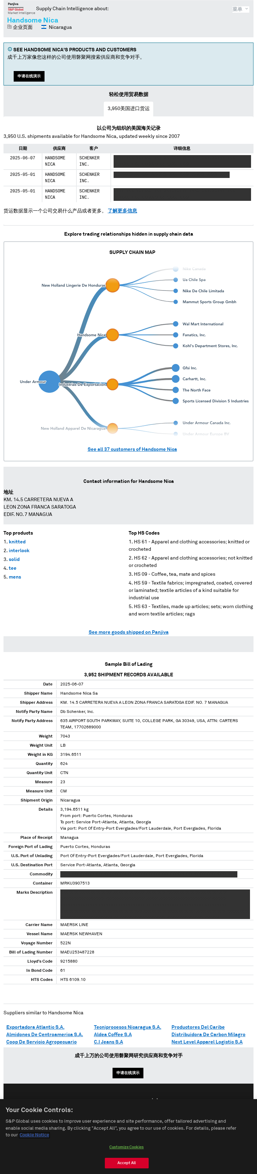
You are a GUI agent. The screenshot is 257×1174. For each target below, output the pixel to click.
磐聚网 (21, 8)
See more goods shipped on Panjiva (129, 632)
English (105, 1101)
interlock (19, 550)
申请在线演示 (29, 76)
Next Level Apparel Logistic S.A (207, 1042)
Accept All (126, 1166)
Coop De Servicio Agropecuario (41, 1042)
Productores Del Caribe (198, 1027)
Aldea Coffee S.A (113, 1034)
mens (15, 577)
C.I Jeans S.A (108, 1042)
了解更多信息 (122, 211)
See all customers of (132, 449)
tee (12, 568)
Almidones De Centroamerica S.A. (44, 1034)
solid (14, 559)
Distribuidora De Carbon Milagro (208, 1034)
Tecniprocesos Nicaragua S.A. (127, 1027)
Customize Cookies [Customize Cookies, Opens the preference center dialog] (126, 1150)
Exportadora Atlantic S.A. (35, 1027)
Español (132, 1101)
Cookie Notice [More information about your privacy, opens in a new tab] (34, 1138)
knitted (17, 542)
